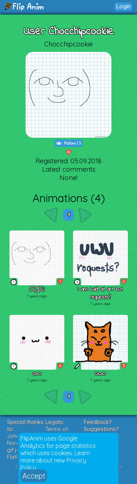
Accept (33, 475)
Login (123, 6)
